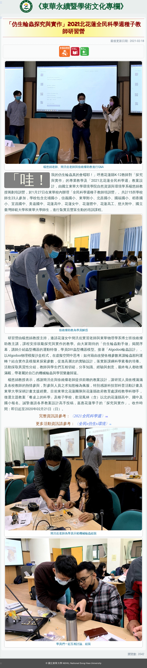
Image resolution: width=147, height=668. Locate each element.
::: (1, 17)
